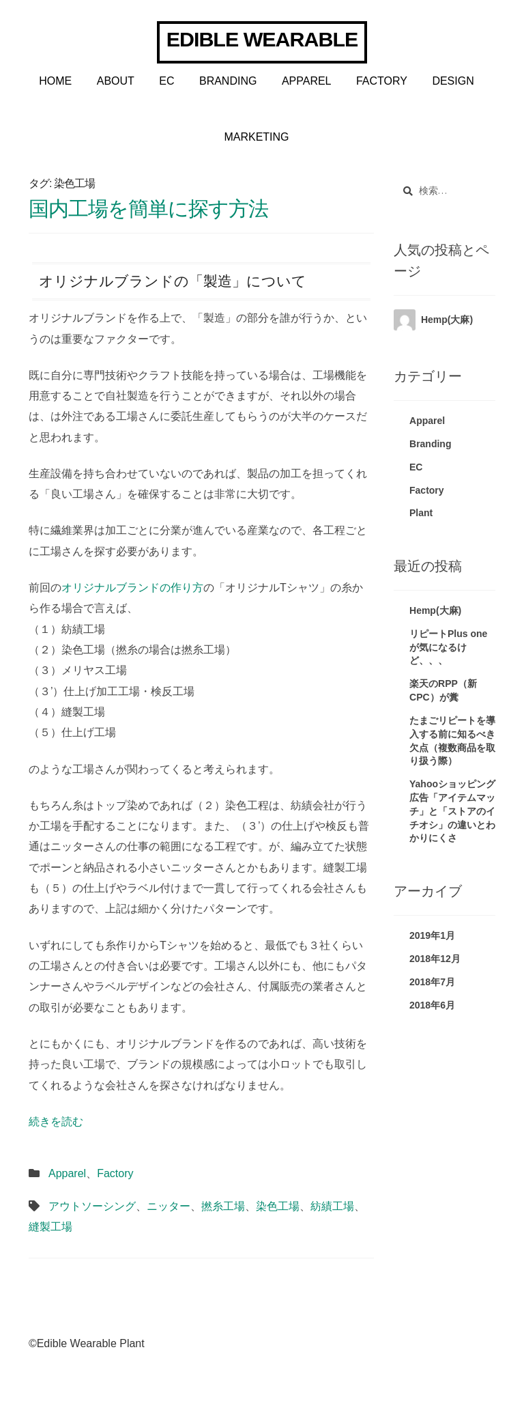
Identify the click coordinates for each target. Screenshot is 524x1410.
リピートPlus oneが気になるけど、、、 (448, 647)
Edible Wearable (262, 39)
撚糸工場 (223, 1206)
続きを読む (56, 1121)
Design (453, 81)
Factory (381, 81)
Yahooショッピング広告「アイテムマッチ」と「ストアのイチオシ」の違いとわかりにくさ (452, 810)
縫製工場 (50, 1226)
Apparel (307, 81)
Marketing (256, 137)
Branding (228, 81)
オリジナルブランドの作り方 (132, 587)
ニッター (168, 1206)
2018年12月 (435, 958)
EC (166, 81)
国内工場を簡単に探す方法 (148, 208)
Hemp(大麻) (447, 319)
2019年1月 (432, 935)
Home (55, 81)
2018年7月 (432, 981)
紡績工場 (332, 1206)
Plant (421, 512)
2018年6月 (432, 1005)
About (115, 81)
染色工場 (278, 1206)
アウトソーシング (92, 1206)
